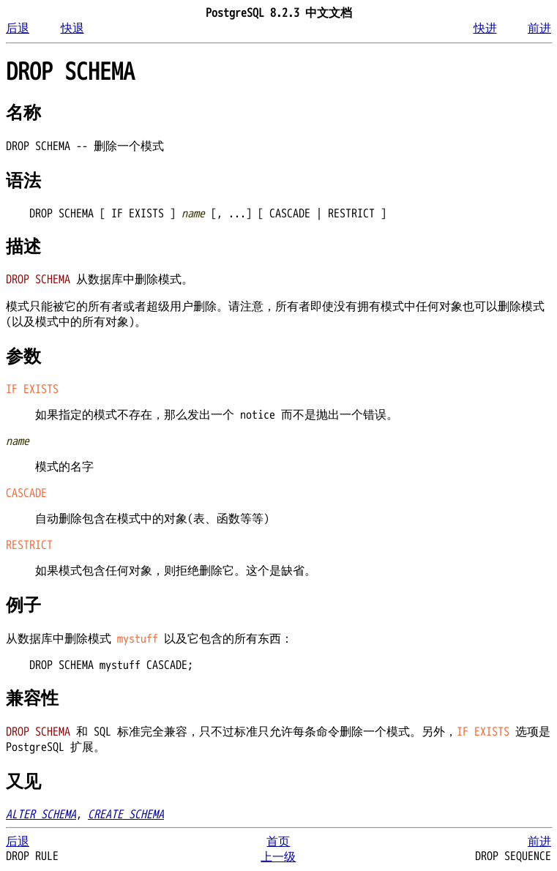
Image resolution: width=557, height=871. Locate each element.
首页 (278, 841)
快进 (485, 28)
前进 (539, 28)
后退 (17, 28)
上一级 (278, 857)
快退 (72, 28)
